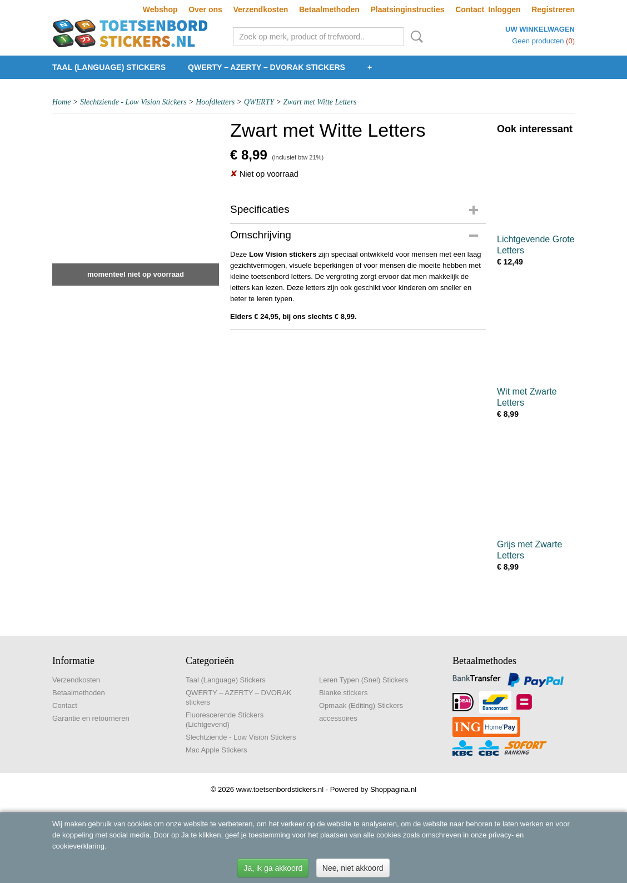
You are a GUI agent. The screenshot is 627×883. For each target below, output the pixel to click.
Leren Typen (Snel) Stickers (363, 680)
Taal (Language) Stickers (109, 67)
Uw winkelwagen (540, 29)
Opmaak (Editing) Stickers (361, 705)
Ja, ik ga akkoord (272, 868)
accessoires (338, 718)
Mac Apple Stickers (216, 750)
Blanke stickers (343, 693)
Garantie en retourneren (91, 718)
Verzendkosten (260, 9)
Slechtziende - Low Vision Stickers (133, 102)
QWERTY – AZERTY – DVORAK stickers (266, 67)
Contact (469, 9)
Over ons (205, 9)
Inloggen (504, 9)
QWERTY (259, 102)
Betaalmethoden (329, 9)
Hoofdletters (215, 102)
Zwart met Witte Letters (320, 102)
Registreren (553, 9)
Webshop (160, 9)
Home (61, 102)
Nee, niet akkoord (353, 868)
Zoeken (414, 36)
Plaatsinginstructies (407, 9)
